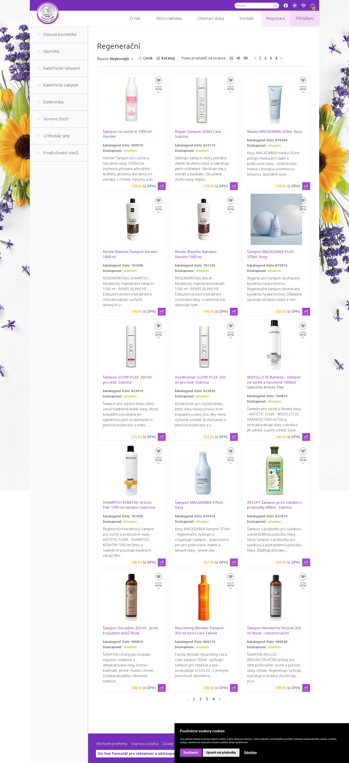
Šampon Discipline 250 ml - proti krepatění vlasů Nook (131, 630)
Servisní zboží (53, 119)
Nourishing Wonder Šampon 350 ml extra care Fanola (200, 630)
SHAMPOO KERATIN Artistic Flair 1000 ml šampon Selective (129, 505)
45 (238, 58)
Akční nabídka (169, 18)
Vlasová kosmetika (56, 34)
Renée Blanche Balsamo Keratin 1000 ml (196, 254)
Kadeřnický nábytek (57, 85)
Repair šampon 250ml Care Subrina (198, 134)
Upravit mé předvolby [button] (221, 752)
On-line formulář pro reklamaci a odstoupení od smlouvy (148, 753)
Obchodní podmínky (112, 743)
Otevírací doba (210, 18)
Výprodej (48, 51)
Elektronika (50, 102)
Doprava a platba (144, 743)
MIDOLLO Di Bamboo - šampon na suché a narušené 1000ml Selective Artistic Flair (274, 382)
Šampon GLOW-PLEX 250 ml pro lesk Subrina (127, 380)
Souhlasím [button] (190, 752)
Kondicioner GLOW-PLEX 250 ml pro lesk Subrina (200, 380)
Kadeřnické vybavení (58, 68)
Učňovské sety (53, 136)
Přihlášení (305, 18)
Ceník (148, 58)
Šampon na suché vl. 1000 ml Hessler (128, 134)
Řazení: (103, 58)
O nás (135, 18)
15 (231, 58)
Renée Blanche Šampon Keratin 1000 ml (130, 254)
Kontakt (246, 18)
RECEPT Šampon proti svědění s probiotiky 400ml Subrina (275, 505)
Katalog (168, 58)
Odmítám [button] (250, 752)
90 (245, 58)
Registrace (275, 18)
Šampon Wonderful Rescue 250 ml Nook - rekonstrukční (274, 630)
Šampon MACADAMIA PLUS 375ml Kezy (270, 254)
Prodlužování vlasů (57, 153)
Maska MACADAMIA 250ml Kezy (274, 131)
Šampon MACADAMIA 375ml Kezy (200, 505)
